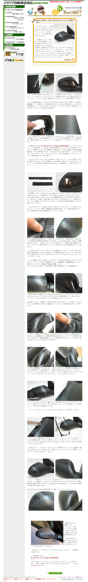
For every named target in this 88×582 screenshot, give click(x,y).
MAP (43, 579)
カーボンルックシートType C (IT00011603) (54, 146)
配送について (18, 579)
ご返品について (29, 579)
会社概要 (38, 579)
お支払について (8, 579)
